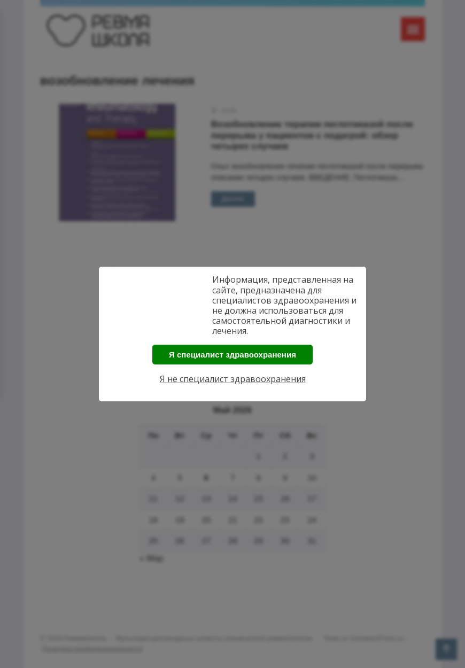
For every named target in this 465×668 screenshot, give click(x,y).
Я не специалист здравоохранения (233, 379)
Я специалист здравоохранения (232, 354)
